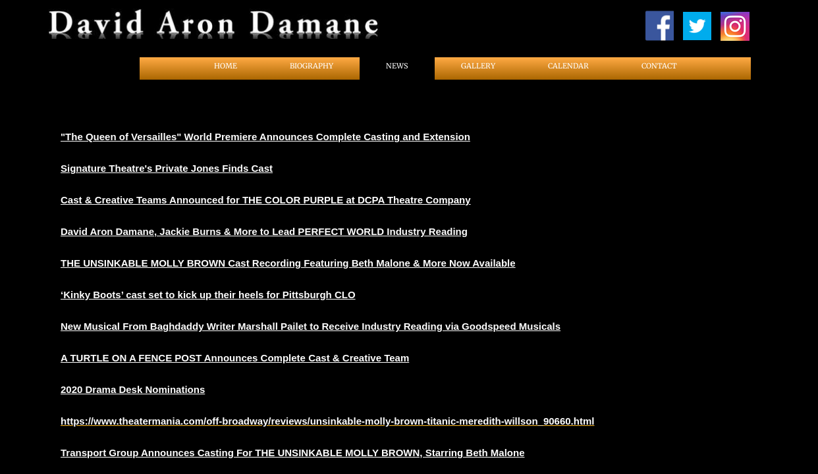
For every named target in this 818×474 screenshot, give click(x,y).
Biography (311, 65)
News (397, 65)
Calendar (568, 65)
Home (225, 65)
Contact (659, 65)
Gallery (478, 65)
